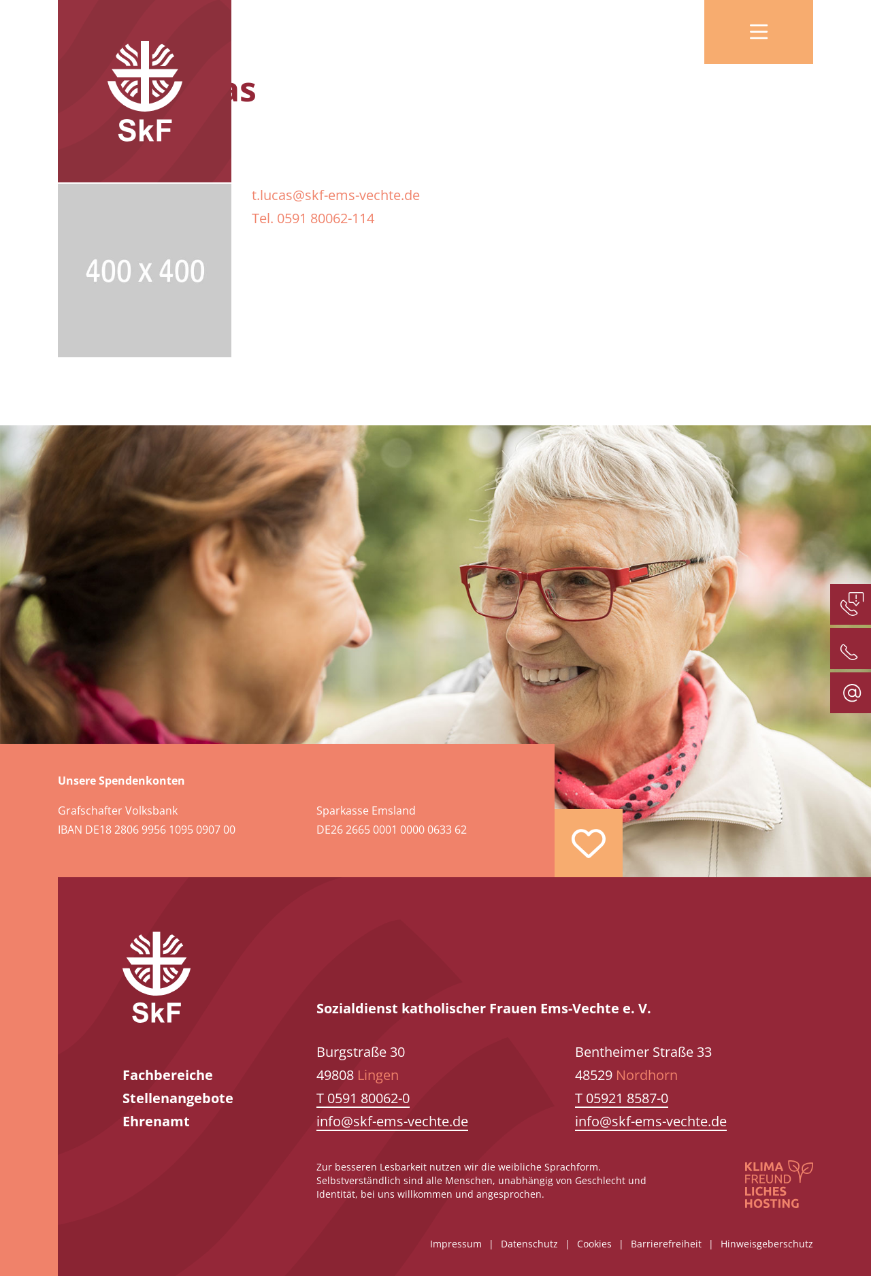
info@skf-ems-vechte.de (392, 1121)
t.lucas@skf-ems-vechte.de (336, 195)
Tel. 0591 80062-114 (313, 218)
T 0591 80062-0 (363, 1098)
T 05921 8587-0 (621, 1098)
